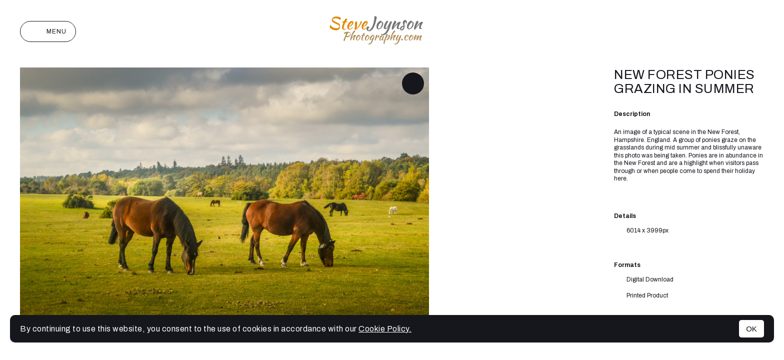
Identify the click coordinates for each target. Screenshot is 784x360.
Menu (48, 32)
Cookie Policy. (385, 328)
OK (751, 328)
